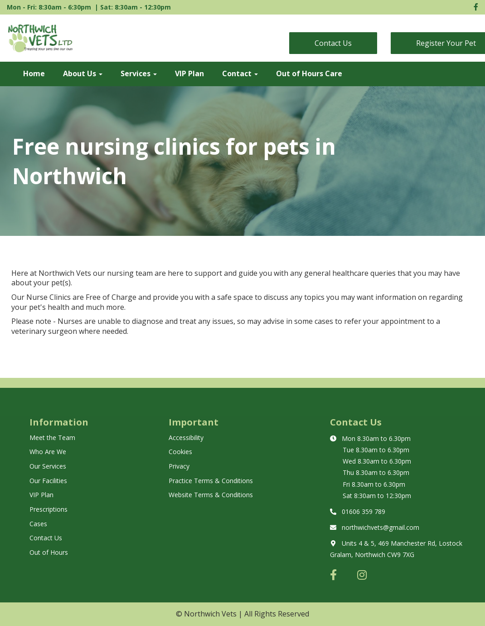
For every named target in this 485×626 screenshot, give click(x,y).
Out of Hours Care (309, 73)
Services (139, 73)
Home (34, 73)
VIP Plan (189, 73)
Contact (240, 73)
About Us (82, 73)
